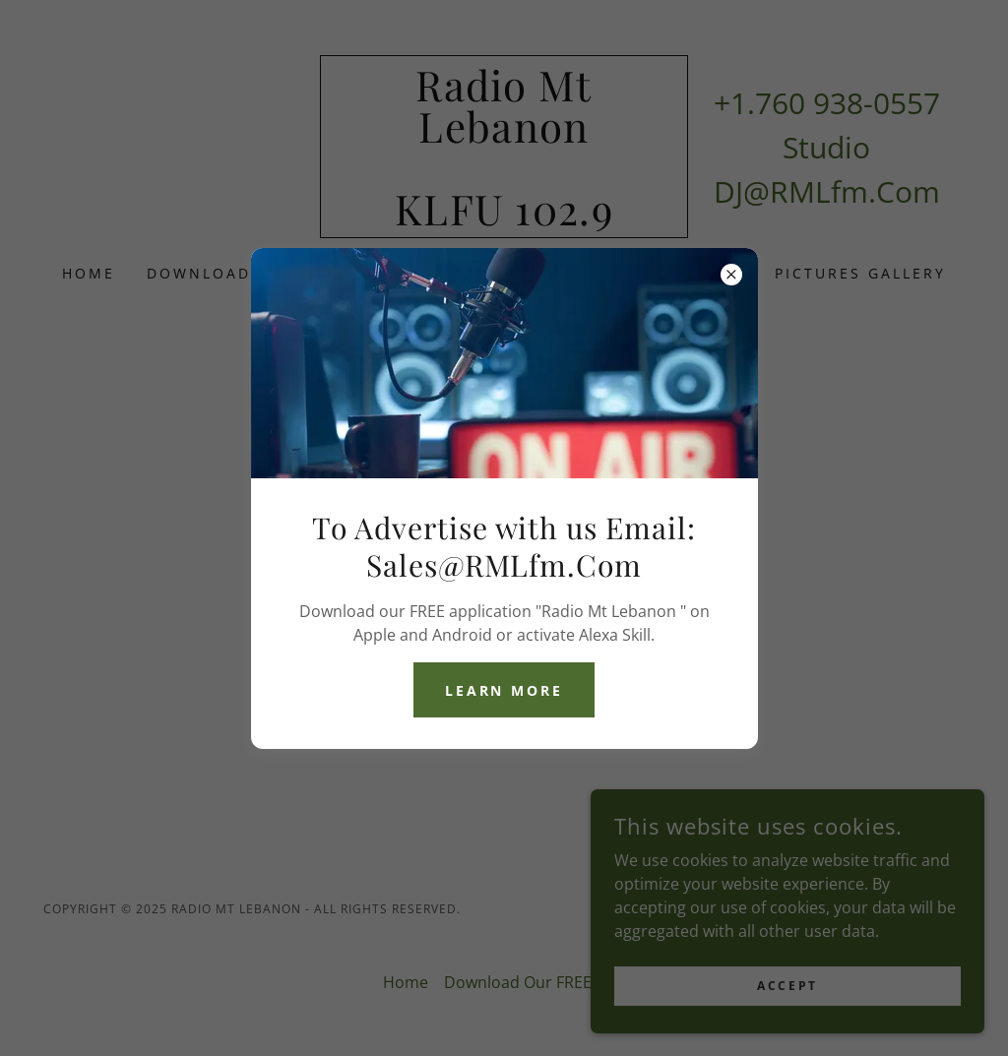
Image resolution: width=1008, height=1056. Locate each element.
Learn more (504, 690)
